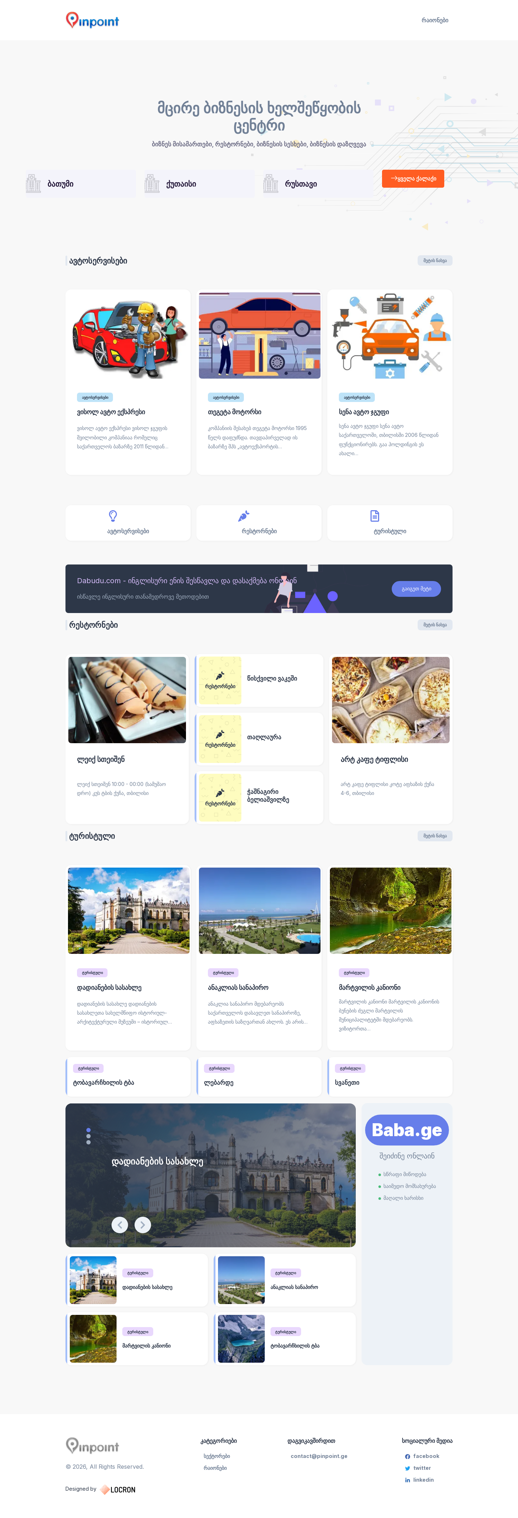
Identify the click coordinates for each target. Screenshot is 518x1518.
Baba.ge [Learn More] (407, 1137)
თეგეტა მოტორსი (238, 416)
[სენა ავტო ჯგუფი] (390, 340)
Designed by (108, 1494)
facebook (422, 1461)
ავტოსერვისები (108, 264)
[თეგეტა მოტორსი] (259, 340)
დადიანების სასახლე (177, 1168)
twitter (417, 1474)
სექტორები (221, 1461)
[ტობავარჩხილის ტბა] (241, 1347)
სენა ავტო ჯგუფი (367, 416)
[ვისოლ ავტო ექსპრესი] (128, 340)
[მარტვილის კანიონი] (93, 1347)
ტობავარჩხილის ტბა (299, 1353)
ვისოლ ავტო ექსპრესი (115, 416)
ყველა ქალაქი (415, 179)
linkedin (419, 1487)
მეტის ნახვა (435, 265)
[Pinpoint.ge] (128, 20)
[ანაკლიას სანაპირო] (241, 1288)
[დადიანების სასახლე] (93, 1288)
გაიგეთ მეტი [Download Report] (412, 592)
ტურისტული (140, 1279)
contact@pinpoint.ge (320, 1461)
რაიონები (435, 20)
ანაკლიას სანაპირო (298, 1294)
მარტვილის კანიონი (150, 1353)
